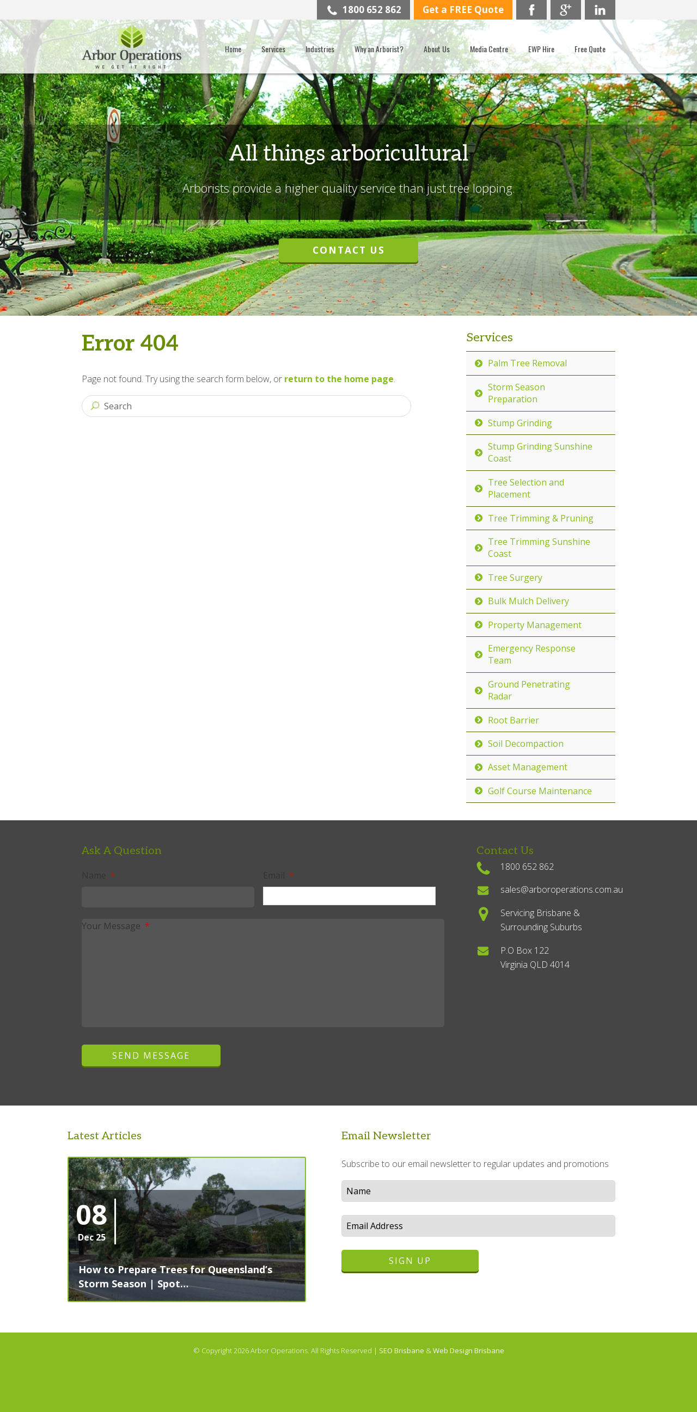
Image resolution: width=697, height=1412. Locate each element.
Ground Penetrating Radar (529, 690)
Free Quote (590, 48)
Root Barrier (513, 720)
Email (278, 875)
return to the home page (339, 379)
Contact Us (349, 249)
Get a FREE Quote (463, 9)
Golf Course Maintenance (540, 791)
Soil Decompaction (526, 744)
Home (233, 48)
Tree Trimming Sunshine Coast (539, 548)
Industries (319, 48)
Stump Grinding (520, 423)
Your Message (116, 926)
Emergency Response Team (532, 654)
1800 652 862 (364, 9)
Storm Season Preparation (516, 393)
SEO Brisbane (402, 1350)
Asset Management (527, 767)
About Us (437, 48)
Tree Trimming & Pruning (541, 518)
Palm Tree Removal (527, 363)
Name (98, 875)
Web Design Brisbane (468, 1350)
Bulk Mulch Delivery (528, 601)
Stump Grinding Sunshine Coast (540, 452)
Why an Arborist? (378, 48)
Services (273, 48)
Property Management (535, 625)
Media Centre (489, 48)
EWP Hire (541, 48)
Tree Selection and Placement (526, 488)
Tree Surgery (515, 578)
